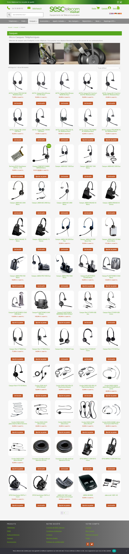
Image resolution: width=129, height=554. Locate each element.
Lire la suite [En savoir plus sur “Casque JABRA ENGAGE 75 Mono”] (17, 249)
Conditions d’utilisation (54, 531)
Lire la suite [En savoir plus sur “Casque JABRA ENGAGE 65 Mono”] (88, 213)
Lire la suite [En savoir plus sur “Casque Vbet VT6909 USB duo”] (88, 322)
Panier (94, 8)
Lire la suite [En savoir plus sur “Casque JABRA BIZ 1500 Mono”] (88, 176)
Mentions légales (52, 538)
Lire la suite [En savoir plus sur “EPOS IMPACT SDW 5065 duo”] (111, 469)
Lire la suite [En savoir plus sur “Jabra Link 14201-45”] (111, 505)
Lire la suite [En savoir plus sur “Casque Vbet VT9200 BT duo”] (64, 359)
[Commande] (108, 68)
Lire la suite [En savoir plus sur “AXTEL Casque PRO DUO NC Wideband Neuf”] (17, 103)
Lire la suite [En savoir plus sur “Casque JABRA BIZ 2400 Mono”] (64, 213)
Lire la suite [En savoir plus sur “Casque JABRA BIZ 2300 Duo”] (111, 176)
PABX (23, 21)
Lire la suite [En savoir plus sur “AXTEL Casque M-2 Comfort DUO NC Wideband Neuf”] (88, 103)
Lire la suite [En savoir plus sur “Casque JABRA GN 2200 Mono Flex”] (88, 249)
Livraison (49, 535)
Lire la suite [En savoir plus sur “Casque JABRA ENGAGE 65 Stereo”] (111, 213)
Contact (88, 528)
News (97, 21)
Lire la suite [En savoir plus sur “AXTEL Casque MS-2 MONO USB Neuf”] (41, 140)
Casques (33, 21)
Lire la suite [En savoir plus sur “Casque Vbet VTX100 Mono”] (17, 396)
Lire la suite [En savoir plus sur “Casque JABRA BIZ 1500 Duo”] (64, 176)
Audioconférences (13, 535)
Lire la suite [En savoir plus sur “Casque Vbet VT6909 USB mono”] (111, 322)
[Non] (126, 551)
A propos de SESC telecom (55, 528)
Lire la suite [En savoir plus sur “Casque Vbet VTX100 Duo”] (111, 359)
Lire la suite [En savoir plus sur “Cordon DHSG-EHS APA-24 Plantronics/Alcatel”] (88, 396)
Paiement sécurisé (92, 535)
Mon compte (90, 531)
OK (114, 551)
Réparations (86, 21)
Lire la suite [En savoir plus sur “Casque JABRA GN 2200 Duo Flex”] (64, 249)
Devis (115, 8)
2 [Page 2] (64, 513)
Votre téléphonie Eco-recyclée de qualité (20, 2)
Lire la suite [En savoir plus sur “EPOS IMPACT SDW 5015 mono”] (88, 469)
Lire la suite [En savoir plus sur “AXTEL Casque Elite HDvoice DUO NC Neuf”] (41, 103)
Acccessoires (11, 542)
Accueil (10, 27)
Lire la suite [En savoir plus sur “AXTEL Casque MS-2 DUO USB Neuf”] (17, 140)
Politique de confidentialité (55, 542)
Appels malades (58, 21)
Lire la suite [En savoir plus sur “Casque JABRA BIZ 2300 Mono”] (17, 213)
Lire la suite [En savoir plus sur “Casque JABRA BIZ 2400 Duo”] (41, 213)
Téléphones (13, 21)
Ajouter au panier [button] (87, 140)
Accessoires (44, 21)
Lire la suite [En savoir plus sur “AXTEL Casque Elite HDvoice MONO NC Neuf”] (64, 103)
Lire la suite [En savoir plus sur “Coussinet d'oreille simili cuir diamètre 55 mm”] (64, 469)
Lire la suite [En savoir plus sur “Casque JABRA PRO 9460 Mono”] (64, 286)
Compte (105, 8)
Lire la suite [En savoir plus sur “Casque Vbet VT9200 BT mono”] (88, 359)
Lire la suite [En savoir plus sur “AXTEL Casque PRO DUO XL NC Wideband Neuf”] (64, 140)
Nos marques (73, 21)
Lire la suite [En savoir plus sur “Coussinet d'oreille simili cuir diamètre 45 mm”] (41, 469)
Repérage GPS (109, 21)
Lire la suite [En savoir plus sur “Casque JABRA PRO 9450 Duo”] (41, 286)
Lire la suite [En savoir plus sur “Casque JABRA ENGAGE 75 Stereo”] (41, 249)
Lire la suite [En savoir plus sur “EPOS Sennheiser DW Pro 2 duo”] (41, 505)
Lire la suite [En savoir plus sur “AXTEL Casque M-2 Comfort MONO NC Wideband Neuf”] (111, 103)
